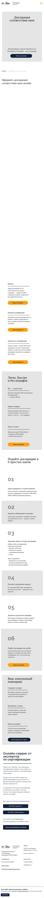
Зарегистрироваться (17, 329)
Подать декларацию (21, 55)
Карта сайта (5, 865)
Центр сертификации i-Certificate (16, 827)
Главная (4, 71)
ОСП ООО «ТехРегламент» (16, 812)
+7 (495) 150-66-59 (28, 861)
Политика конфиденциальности (11, 869)
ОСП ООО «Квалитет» (15, 806)
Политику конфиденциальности (20, 891)
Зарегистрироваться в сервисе (19, 739)
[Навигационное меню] (41, 3)
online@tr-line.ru (28, 865)
